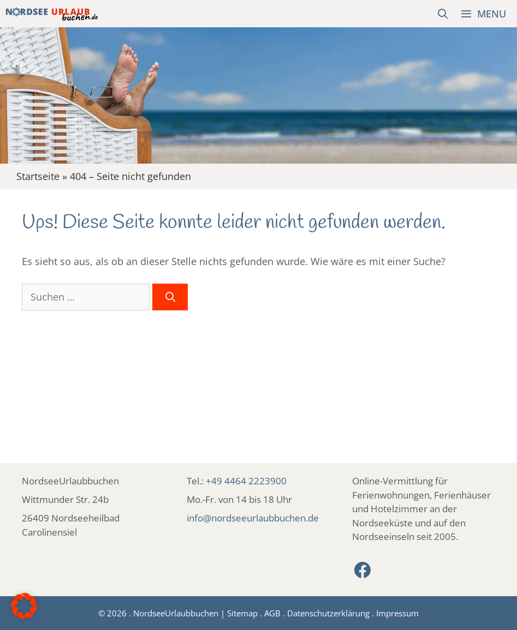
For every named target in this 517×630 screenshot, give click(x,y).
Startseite (38, 176)
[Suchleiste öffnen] (443, 13)
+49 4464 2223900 (246, 481)
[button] (24, 606)
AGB (272, 613)
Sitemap (242, 613)
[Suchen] (170, 297)
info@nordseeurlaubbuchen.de (253, 518)
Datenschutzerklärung (328, 613)
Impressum (397, 613)
